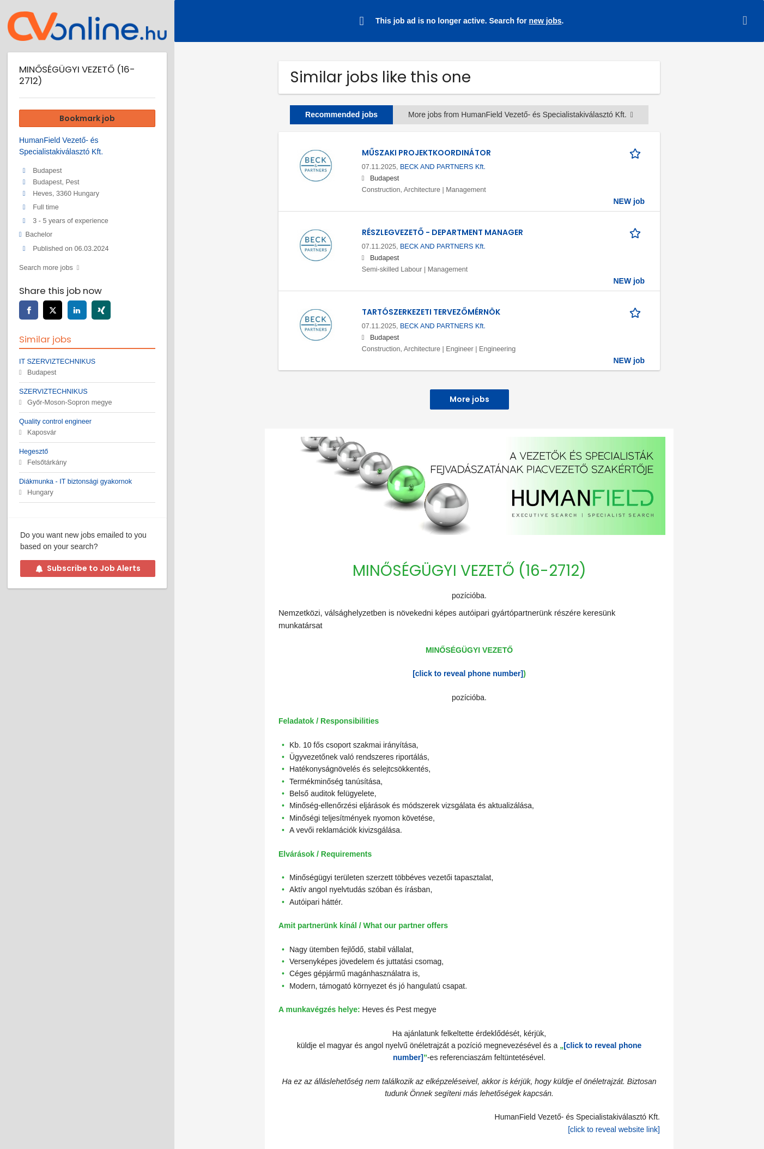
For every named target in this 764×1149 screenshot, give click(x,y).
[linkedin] (77, 310)
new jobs (545, 20)
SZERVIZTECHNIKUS (53, 391)
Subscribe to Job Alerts (88, 568)
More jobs (469, 399)
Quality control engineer (55, 421)
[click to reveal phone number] (468, 673)
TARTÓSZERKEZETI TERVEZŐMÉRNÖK (431, 311)
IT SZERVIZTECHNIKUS (57, 361)
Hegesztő (33, 451)
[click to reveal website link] (614, 1129)
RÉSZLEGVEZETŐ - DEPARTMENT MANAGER (442, 232)
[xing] (101, 310)
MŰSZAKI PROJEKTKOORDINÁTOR (426, 152)
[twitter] (52, 310)
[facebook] (28, 310)
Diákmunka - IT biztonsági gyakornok (75, 481)
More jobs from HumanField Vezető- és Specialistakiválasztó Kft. (520, 114)
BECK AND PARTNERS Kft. (443, 167)
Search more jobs (46, 268)
